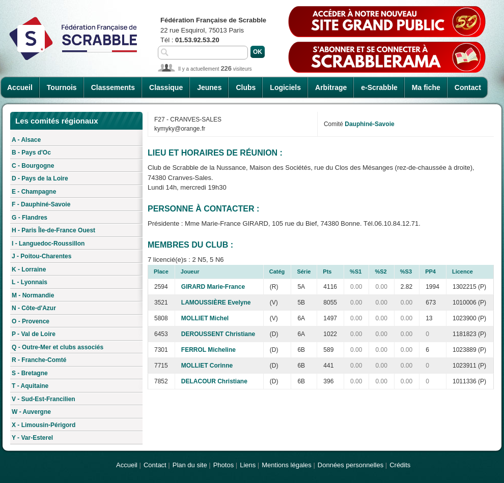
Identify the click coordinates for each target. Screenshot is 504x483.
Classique (166, 87)
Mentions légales (287, 465)
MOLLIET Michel (205, 318)
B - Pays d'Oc (31, 152)
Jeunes (209, 87)
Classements (113, 87)
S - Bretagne (30, 373)
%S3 (406, 271)
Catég (277, 271)
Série (304, 271)
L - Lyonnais (29, 282)
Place (161, 271)
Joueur (190, 271)
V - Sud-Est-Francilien (43, 399)
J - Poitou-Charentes (41, 256)
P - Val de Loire (33, 334)
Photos (223, 465)
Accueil (20, 87)
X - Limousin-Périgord (43, 425)
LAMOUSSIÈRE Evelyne (216, 302)
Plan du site (190, 465)
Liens (248, 465)
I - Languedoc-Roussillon (48, 243)
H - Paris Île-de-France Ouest (53, 230)
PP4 (430, 271)
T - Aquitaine (30, 385)
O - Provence (30, 321)
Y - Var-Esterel (32, 437)
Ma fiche (426, 87)
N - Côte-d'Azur (34, 308)
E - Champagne (34, 191)
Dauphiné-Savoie (369, 124)
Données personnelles (350, 465)
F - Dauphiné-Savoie (41, 204)
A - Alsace (26, 139)
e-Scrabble (379, 87)
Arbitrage (331, 87)
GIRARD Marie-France (213, 286)
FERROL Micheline (208, 349)
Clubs (246, 87)
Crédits (399, 465)
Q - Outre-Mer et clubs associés (57, 347)
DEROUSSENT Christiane (218, 334)
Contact (468, 87)
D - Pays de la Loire (40, 178)
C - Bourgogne (33, 165)
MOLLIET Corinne (207, 365)
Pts (327, 271)
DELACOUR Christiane (214, 381)
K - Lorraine (29, 269)
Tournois (62, 87)
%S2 (380, 271)
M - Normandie (33, 295)
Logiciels (285, 87)
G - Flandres (29, 217)
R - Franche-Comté (39, 360)
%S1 (355, 271)
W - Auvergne (31, 411)
